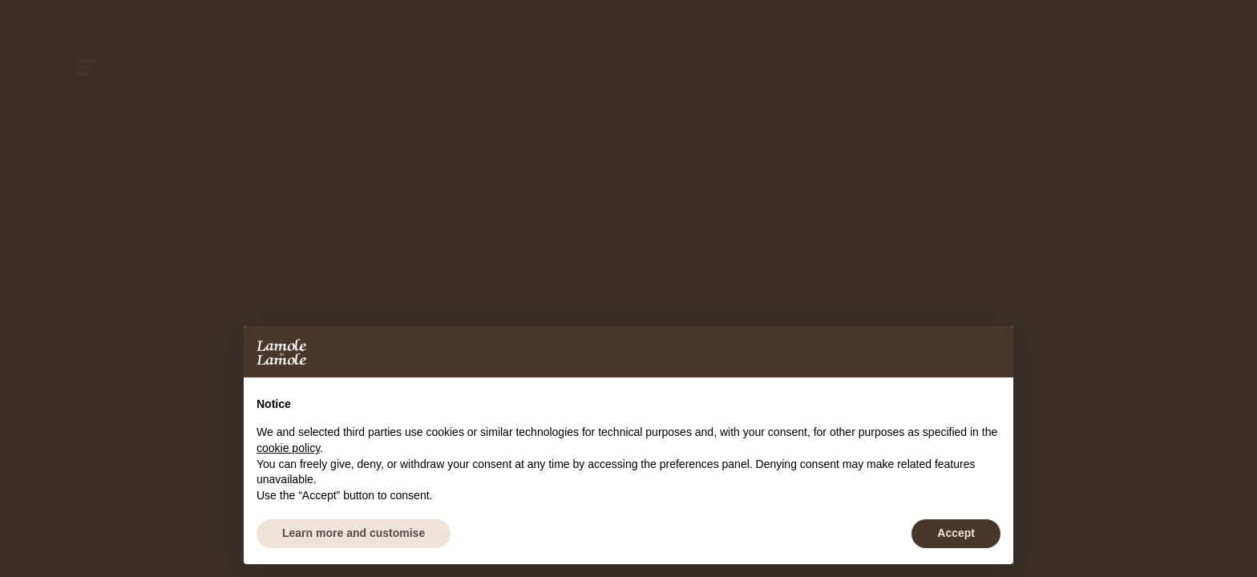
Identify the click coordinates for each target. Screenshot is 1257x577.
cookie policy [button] (288, 448)
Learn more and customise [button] (353, 533)
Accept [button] (956, 533)
